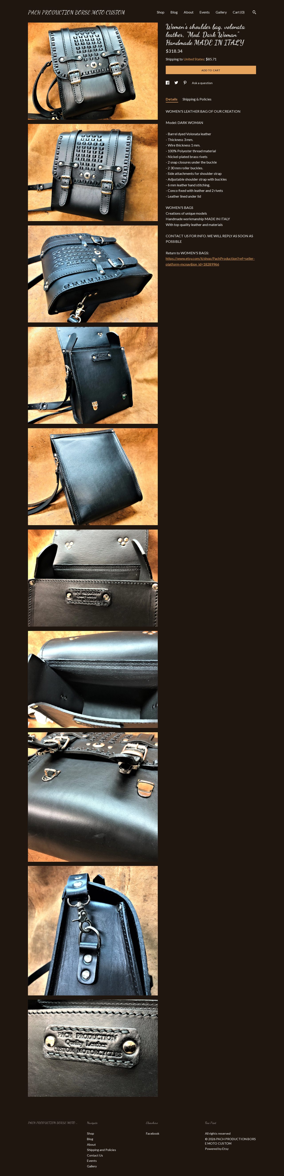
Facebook (152, 1133)
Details (172, 99)
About (188, 12)
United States (193, 59)
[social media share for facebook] (168, 83)
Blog (174, 12)
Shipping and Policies (101, 1150)
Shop (160, 12)
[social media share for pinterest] (185, 83)
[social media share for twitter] (176, 83)
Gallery (221, 12)
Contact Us (95, 1155)
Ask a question (202, 83)
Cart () (239, 12)
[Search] (254, 12)
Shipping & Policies (197, 99)
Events (204, 12)
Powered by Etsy (217, 1149)
